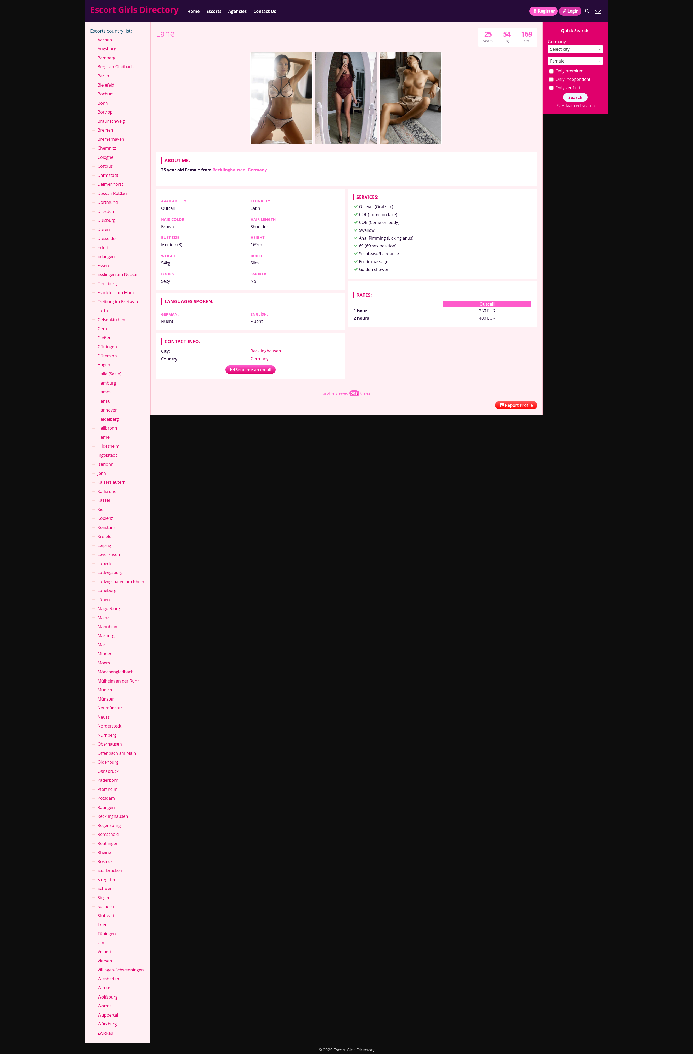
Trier (102, 924)
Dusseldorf (108, 238)
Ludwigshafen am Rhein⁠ (121, 581)
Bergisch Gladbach (116, 67)
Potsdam (106, 798)
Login (570, 11)
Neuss (104, 717)
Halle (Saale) (109, 374)
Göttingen (107, 347)
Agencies (237, 11)
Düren (104, 229)
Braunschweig (111, 121)
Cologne (105, 157)
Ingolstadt (107, 455)
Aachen (105, 40)
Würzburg (107, 1024)
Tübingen (107, 934)
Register (543, 11)
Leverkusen (109, 554)
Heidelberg (108, 419)
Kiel (101, 509)
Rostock (105, 861)
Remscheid (108, 834)
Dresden (106, 211)
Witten (104, 988)
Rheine (104, 852)
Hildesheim (109, 446)
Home (193, 11)
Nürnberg (107, 735)
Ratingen (106, 807)
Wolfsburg (107, 997)
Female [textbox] (557, 61)
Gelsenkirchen (111, 320)
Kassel (104, 500)
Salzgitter (107, 879)
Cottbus (105, 166)
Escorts (213, 11)
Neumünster (110, 708)
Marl (102, 644)
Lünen (104, 599)
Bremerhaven (111, 139)
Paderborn (108, 780)
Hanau (104, 401)
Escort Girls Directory (134, 9)
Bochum (106, 94)
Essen (103, 265)
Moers (104, 663)
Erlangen (106, 256)
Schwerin (106, 888)
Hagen (104, 365)
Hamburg (107, 383)
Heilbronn (107, 428)
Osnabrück (108, 771)
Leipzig (104, 545)
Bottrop (105, 112)
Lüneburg (107, 590)
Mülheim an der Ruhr (118, 681)
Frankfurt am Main (116, 292)
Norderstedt (109, 726)
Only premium (566, 71)
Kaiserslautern (112, 482)
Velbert (105, 952)
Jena (102, 473)
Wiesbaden (108, 979)
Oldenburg (108, 762)
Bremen (105, 130)
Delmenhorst (110, 184)
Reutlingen (108, 843)
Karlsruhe (107, 491)
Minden (105, 654)
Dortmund (108, 202)
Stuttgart (106, 915)
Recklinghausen (229, 170)
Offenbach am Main (117, 753)
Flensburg (107, 283)
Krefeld (105, 536)
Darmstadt (108, 175)
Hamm (104, 392)
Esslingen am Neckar (118, 274)
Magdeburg (109, 608)
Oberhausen (110, 744)
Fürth (103, 310)
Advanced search (575, 106)
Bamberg (106, 58)
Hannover (107, 410)
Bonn (103, 103)
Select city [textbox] (560, 49)
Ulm (102, 942)
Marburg (106, 636)
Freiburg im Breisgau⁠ (118, 302)
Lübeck (104, 563)
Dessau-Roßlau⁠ (112, 193)
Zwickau (105, 1033)
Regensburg (109, 825)
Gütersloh (107, 356)
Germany (257, 170)
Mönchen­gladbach (116, 672)
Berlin (103, 76)
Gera (102, 328)
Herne (104, 437)
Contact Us (264, 11)
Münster (106, 699)
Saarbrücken (110, 870)
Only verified (564, 88)
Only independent (569, 79)
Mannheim (108, 626)
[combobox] (575, 49)
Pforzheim (107, 789)
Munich (105, 690)
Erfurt (103, 247)
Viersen (105, 961)
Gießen (104, 338)
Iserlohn (105, 464)
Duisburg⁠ (106, 220)
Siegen (104, 897)
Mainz (103, 618)
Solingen (106, 906)
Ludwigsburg (110, 572)
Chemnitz (107, 148)
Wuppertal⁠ (108, 1015)
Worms (104, 1006)
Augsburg (107, 49)
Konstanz (107, 527)
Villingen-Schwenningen (121, 970)
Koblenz (105, 518)
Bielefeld (106, 85)
